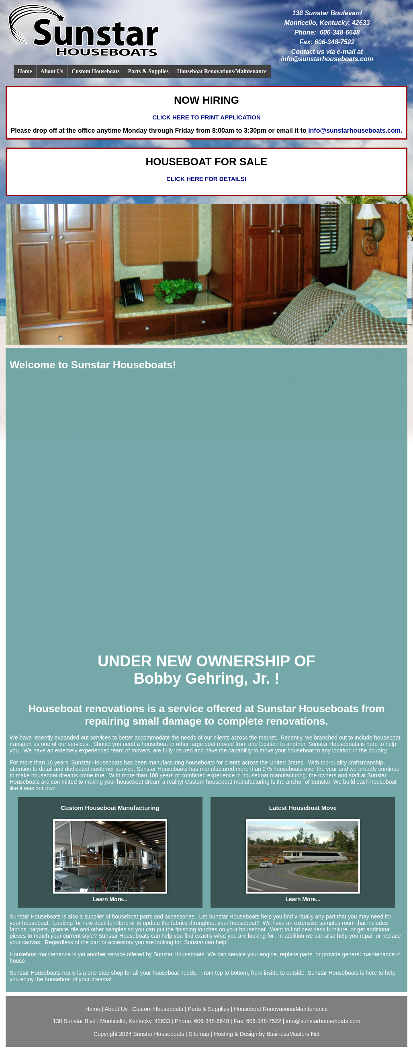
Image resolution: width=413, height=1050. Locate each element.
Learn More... (109, 899)
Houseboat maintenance (40, 954)
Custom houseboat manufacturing (227, 782)
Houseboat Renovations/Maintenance (222, 71)
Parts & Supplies (148, 71)
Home (25, 71)
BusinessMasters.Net (292, 1034)
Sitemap (199, 1034)
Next (14, 350)
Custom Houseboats (95, 71)
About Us (52, 71)
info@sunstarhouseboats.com (327, 58)
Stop (25, 350)
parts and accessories (167, 916)
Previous (8, 350)
